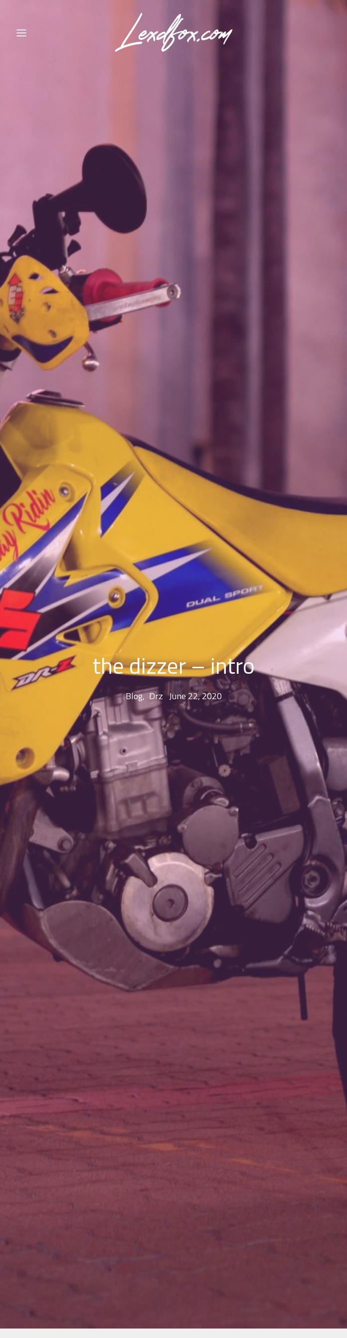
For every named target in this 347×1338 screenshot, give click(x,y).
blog (134, 670)
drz (156, 670)
